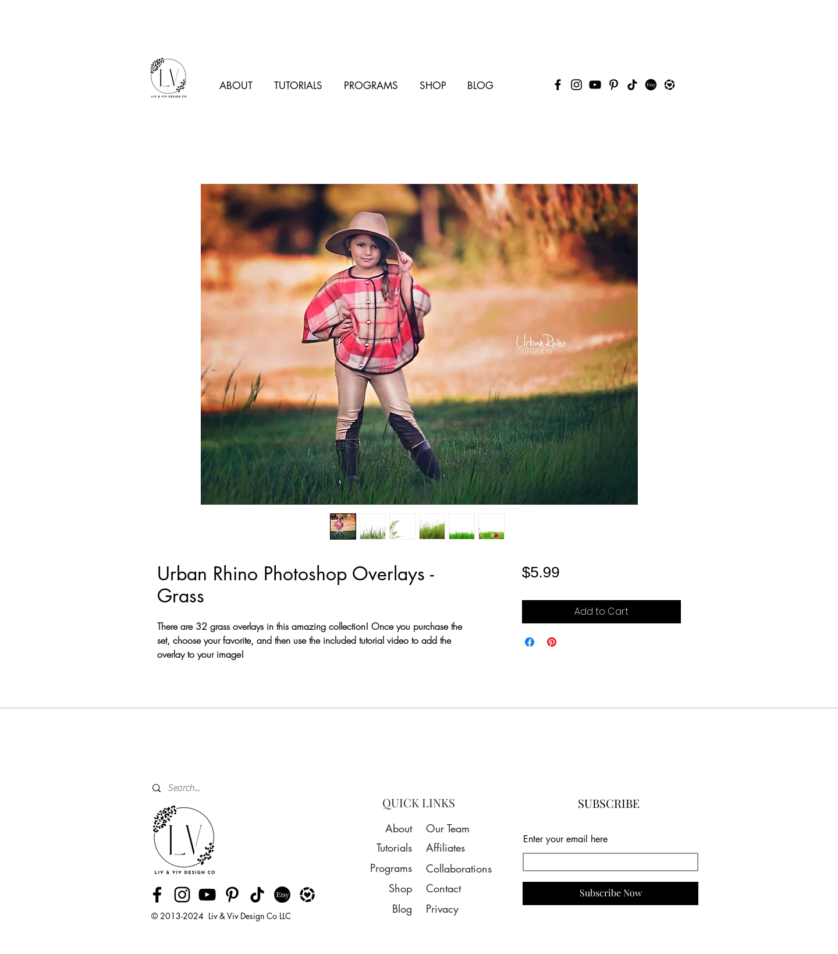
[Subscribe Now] (610, 893)
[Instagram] (576, 84)
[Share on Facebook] (530, 642)
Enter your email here (565, 839)
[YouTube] (595, 84)
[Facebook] (558, 84)
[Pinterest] (613, 84)
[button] (236, 80)
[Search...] (225, 788)
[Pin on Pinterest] (552, 642)
